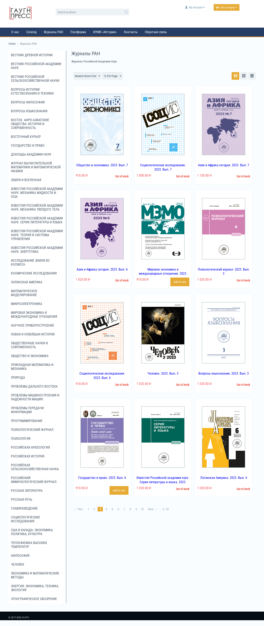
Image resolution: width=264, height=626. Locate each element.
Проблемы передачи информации (27, 410)
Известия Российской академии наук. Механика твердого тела (37, 207)
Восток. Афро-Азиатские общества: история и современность (30, 124)
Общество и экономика (29, 356)
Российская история (27, 456)
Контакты (131, 32)
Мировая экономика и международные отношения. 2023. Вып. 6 (163, 273)
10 (142, 509)
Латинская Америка (26, 282)
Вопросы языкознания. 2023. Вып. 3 (223, 373)
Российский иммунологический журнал (34, 480)
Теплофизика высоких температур (29, 545)
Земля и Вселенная (26, 180)
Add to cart (180, 282)
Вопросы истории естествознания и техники (32, 91)
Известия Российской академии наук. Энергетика (37, 250)
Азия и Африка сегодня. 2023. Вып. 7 (223, 165)
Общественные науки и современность (29, 345)
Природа (18, 378)
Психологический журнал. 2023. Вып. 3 (224, 271)
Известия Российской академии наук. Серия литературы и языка (37, 220)
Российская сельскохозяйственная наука (35, 467)
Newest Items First (87, 76)
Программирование (26, 421)
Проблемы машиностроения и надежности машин (35, 397)
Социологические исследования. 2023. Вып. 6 (102, 376)
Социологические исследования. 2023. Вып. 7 (163, 167)
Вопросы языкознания (29, 111)
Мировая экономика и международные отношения (34, 315)
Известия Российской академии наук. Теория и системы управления (37, 235)
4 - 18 (166, 509)
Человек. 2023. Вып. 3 (162, 373)
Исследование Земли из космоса (30, 262)
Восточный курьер (26, 137)
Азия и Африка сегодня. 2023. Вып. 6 (102, 269)
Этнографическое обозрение (34, 599)
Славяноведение (24, 508)
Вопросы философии (28, 102)
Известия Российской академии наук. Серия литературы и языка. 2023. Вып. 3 (163, 482)
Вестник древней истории (32, 55)
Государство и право (28, 146)
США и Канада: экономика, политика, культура (32, 532)
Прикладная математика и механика (32, 367)
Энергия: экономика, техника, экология (35, 588)
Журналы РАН (53, 32)
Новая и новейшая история (33, 334)
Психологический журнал (32, 430)
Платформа (78, 32)
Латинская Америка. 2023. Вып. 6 (223, 478)
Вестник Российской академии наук (36, 66)
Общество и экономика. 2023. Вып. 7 (102, 165)
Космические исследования (34, 273)
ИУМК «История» (105, 32)
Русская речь (21, 500)
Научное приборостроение (32, 325)
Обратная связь (156, 32)
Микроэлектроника (26, 304)
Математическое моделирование (24, 293)
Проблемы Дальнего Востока (34, 386)
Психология (21, 439)
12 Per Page (112, 76)
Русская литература (26, 491)
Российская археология (30, 447)
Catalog (31, 32)
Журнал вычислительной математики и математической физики (36, 167)
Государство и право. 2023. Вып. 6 (102, 478)
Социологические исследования (25, 519)
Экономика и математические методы (35, 575)
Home (12, 43)
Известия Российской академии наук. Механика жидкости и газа (37, 193)
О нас (15, 32)
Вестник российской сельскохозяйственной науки (35, 79)
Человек (17, 564)
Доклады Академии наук (31, 154)
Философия (20, 556)
